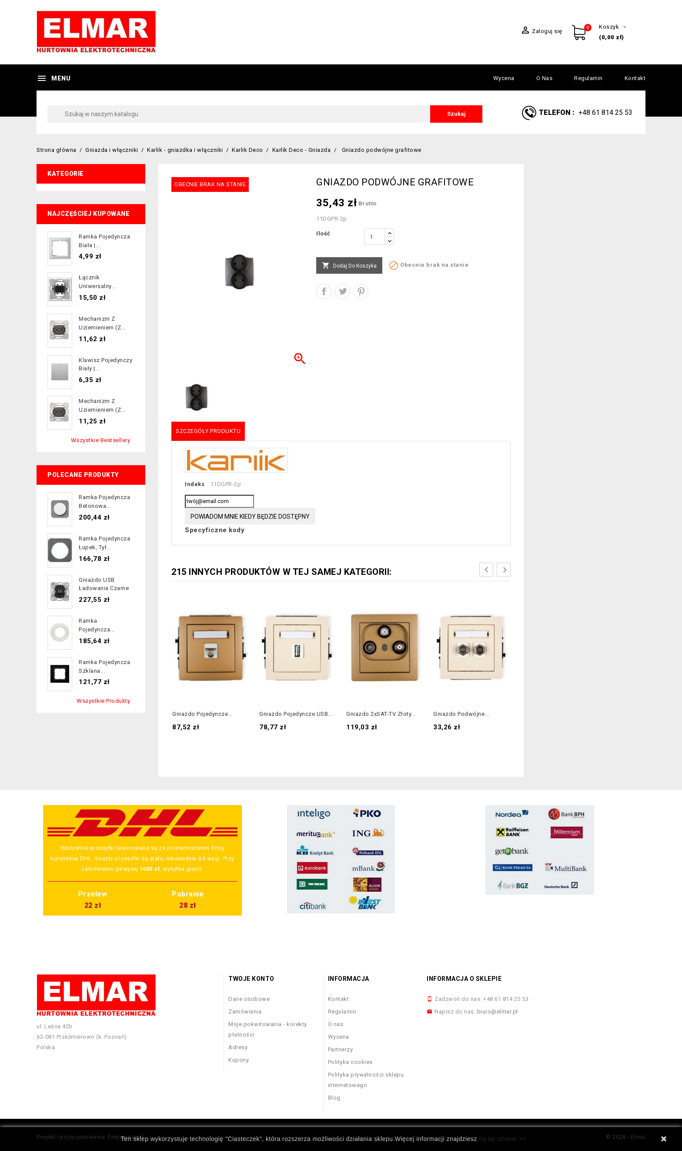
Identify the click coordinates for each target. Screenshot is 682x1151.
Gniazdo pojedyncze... (202, 714)
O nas (544, 78)
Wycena (504, 78)
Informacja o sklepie (464, 978)
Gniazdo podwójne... (461, 714)
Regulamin (588, 78)
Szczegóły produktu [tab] (208, 431)
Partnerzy (340, 1049)
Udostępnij (324, 291)
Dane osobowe (249, 999)
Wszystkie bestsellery (100, 440)
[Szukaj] (264, 114)
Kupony (238, 1060)
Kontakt (635, 78)
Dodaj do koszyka (349, 266)
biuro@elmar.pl (497, 1011)
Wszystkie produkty (103, 701)
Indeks (194, 484)
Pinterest (361, 291)
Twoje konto (251, 978)
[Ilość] (374, 236)
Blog (334, 1097)
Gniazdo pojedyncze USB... (296, 714)
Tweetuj (342, 291)
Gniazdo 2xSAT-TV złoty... (381, 714)
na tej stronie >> (502, 1138)
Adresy (237, 1047)
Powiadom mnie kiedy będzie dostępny (250, 516)
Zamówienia (244, 1011)
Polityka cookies (350, 1062)
